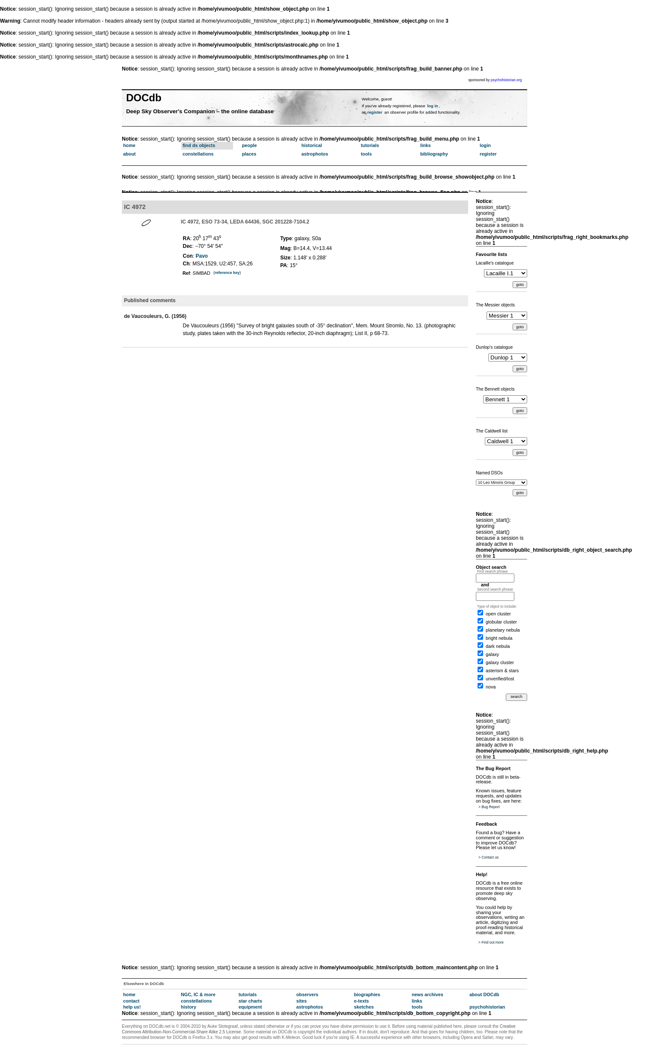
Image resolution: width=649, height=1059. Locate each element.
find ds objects (199, 145)
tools (366, 153)
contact (131, 1000)
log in (432, 105)
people (249, 145)
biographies (367, 994)
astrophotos (314, 153)
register (374, 112)
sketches (364, 1006)
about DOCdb (484, 994)
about (129, 153)
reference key (227, 273)
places (249, 153)
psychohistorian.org (506, 80)
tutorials (370, 145)
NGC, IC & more (198, 994)
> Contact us (488, 857)
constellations (198, 153)
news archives (427, 994)
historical (311, 145)
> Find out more (491, 942)
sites (301, 1000)
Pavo (202, 256)
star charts (250, 1000)
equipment (250, 1006)
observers (307, 994)
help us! (132, 1006)
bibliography (434, 153)
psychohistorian (487, 1006)
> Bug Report (489, 807)
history (188, 1006)
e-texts (361, 1000)
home (129, 145)
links (425, 145)
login (485, 145)
